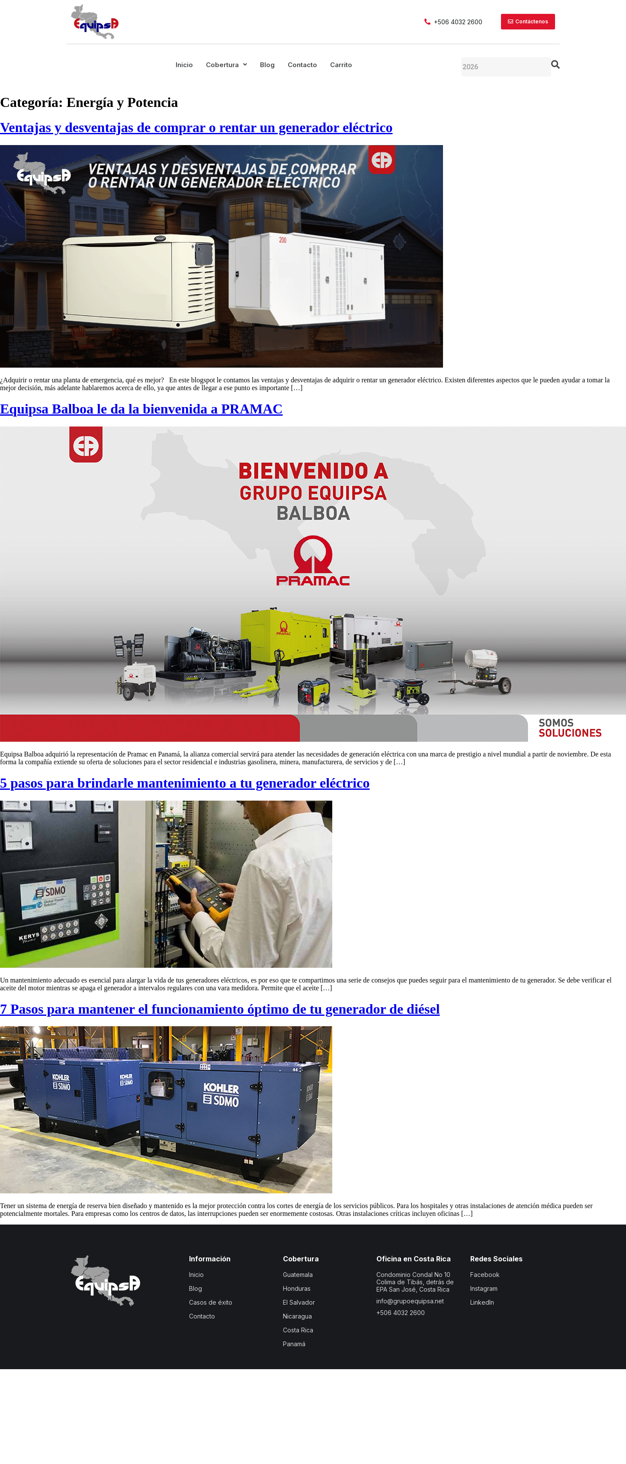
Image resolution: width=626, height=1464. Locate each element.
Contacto (302, 65)
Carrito (341, 65)
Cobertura (226, 65)
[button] (226, 64)
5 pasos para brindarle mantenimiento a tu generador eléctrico (184, 783)
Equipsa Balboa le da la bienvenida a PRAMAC (141, 409)
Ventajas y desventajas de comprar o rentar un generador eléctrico (196, 127)
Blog (267, 65)
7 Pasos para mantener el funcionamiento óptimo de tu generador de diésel (220, 1009)
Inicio (184, 65)
